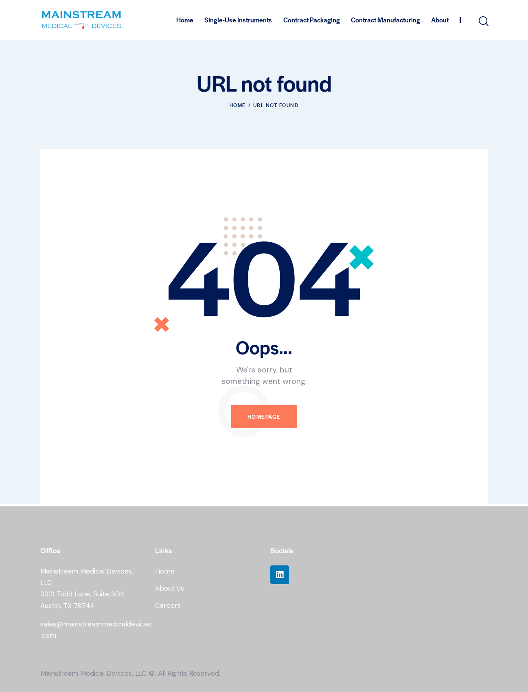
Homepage (264, 416)
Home (238, 105)
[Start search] (483, 21)
